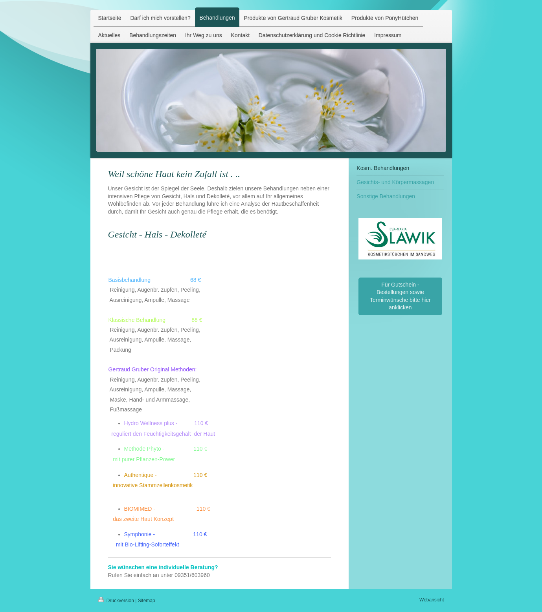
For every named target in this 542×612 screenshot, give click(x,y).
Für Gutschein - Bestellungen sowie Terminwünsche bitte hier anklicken (400, 296)
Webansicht (431, 600)
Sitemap (146, 600)
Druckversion (117, 600)
